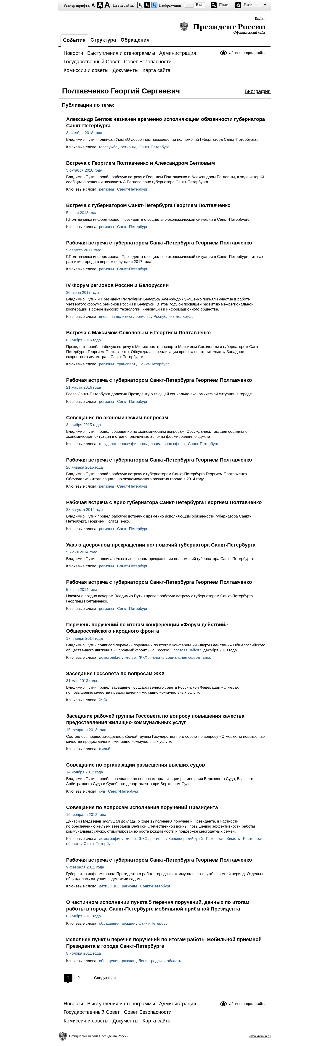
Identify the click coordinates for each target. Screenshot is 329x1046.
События (74, 40)
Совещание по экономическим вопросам (117, 417)
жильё (130, 657)
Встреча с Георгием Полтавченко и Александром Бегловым (140, 163)
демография (110, 657)
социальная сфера (168, 444)
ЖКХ (143, 657)
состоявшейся (186, 650)
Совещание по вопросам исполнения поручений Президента (142, 807)
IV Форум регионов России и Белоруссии (117, 285)
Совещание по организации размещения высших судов (135, 765)
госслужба (108, 147)
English (260, 18)
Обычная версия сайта (247, 53)
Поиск (224, 5)
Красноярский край (185, 838)
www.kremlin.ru (260, 1036)
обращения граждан (117, 923)
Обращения (135, 40)
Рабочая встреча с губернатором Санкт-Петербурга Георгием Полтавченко (159, 243)
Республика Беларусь (173, 316)
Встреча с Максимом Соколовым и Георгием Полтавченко (138, 332)
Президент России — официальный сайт (222, 28)
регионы (128, 147)
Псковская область (223, 838)
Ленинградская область (159, 961)
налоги (156, 657)
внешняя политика (115, 316)
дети (103, 886)
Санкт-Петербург (154, 147)
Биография (258, 91)
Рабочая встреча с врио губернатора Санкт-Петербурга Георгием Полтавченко (164, 502)
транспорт (126, 364)
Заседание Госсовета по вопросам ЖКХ (115, 673)
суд (102, 791)
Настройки (253, 5)
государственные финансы (123, 444)
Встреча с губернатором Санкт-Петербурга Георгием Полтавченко (148, 205)
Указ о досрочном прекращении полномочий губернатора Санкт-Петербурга (161, 545)
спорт (208, 657)
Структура (103, 40)
